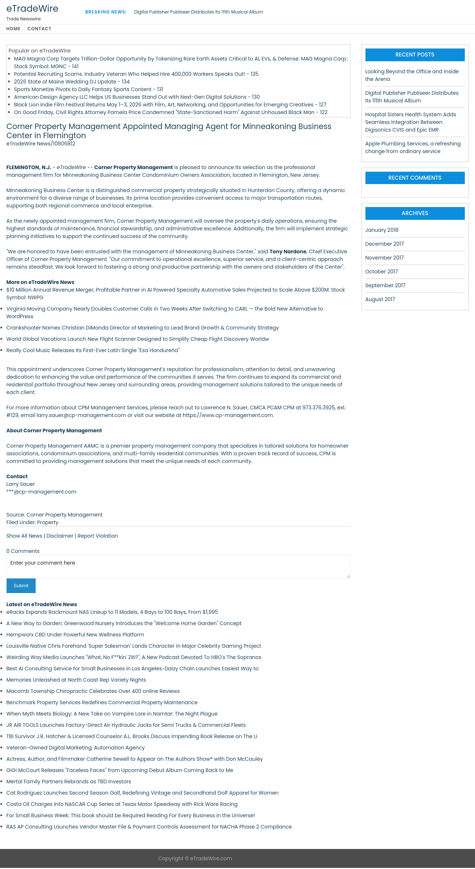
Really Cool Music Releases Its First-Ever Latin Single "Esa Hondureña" (93, 351)
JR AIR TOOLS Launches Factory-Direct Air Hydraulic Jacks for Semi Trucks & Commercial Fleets (126, 726)
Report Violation (98, 537)
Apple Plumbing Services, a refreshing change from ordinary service (413, 148)
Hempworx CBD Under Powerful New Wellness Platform (75, 635)
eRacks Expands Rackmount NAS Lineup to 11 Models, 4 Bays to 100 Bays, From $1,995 (112, 613)
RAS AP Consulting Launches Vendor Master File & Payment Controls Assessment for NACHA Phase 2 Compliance (149, 827)
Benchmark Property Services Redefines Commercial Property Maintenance (102, 703)
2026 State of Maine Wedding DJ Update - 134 (72, 82)
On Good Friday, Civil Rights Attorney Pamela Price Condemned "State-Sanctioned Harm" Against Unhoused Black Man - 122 (171, 113)
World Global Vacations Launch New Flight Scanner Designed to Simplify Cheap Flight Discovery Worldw (138, 340)
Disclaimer (60, 537)
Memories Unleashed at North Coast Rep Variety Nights (76, 681)
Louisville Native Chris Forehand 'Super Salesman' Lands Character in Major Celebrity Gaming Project (134, 647)
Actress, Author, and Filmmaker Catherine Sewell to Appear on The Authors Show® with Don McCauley (135, 760)
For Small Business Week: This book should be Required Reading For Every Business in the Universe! (131, 816)
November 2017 (384, 258)
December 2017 (384, 245)
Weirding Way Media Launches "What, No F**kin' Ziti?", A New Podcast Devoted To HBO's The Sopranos (134, 658)
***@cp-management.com (42, 493)
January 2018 (382, 231)
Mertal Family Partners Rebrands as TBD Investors (69, 782)
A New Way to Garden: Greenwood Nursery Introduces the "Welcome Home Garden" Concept (124, 624)
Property (48, 523)
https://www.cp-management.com (228, 416)
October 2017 (381, 272)
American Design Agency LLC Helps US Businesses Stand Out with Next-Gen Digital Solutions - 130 (137, 98)
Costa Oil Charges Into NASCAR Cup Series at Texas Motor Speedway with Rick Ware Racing (122, 805)
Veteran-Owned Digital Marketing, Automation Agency (76, 748)
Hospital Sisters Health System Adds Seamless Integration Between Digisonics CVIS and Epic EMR (410, 123)
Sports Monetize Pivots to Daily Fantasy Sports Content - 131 (88, 90)
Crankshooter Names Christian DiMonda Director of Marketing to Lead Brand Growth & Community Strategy (143, 329)
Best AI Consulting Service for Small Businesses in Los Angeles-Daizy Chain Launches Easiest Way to (133, 669)
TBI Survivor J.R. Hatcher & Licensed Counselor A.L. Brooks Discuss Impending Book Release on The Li (132, 737)
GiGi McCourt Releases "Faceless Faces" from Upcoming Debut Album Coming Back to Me (120, 771)
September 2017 (385, 286)
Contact (43, 29)
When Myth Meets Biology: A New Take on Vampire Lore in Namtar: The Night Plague (112, 714)
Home (14, 29)
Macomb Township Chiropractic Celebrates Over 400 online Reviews (93, 692)
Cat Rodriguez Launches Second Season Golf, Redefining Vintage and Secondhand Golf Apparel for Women (143, 794)
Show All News (25, 537)
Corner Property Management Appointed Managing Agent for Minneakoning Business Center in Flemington (169, 132)
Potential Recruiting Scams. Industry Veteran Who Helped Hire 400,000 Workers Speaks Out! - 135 (136, 75)
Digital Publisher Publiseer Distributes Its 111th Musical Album (198, 12)
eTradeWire (33, 8)
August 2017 (380, 300)
